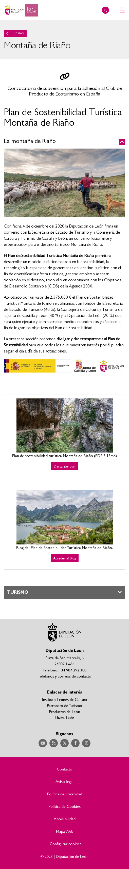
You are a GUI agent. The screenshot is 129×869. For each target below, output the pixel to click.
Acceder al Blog (64, 558)
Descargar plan (65, 466)
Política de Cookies (64, 806)
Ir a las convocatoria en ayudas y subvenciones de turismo (64, 83)
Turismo (17, 33)
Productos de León (64, 711)
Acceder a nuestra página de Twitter (64, 743)
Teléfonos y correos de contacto (64, 676)
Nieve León (64, 717)
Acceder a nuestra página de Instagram (86, 743)
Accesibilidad (65, 819)
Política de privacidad (64, 794)
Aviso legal (64, 781)
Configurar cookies (65, 844)
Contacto (64, 769)
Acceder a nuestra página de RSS (53, 743)
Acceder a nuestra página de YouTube (43, 743)
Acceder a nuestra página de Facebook (75, 743)
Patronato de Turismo (64, 705)
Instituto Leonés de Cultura (64, 699)
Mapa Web (64, 831)
